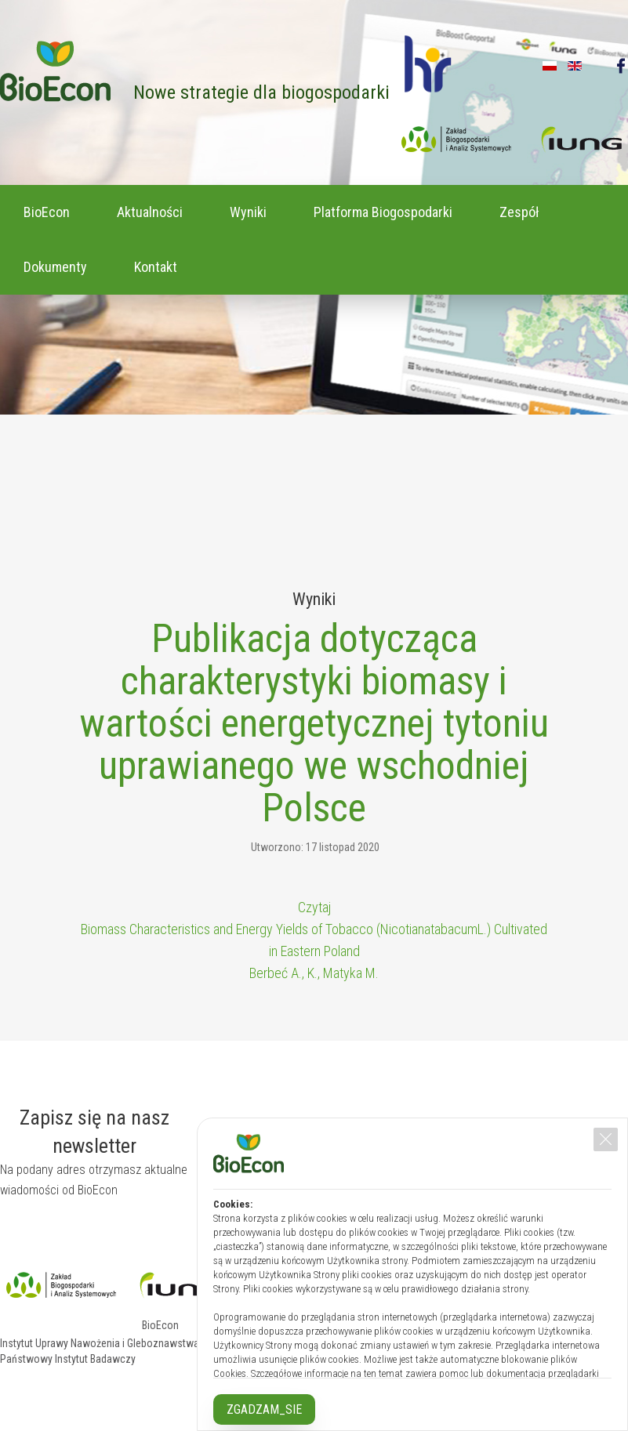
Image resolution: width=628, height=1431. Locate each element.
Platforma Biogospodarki (383, 212)
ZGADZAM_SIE (264, 1409)
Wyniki (248, 212)
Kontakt (155, 267)
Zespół (519, 212)
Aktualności (150, 212)
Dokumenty (55, 267)
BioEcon (47, 212)
